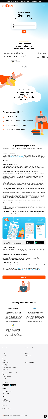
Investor (5, 353)
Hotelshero (4, 360)
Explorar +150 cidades (29, 362)
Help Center (5, 365)
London (26, 353)
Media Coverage (7, 371)
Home (3, 350)
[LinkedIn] (10, 408)
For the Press (5, 369)
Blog (3, 357)
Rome (26, 358)
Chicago (26, 351)
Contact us (4, 405)
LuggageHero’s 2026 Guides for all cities (10, 372)
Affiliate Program (5, 362)
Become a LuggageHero (7, 358)
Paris (26, 357)
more (20, 57)
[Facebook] (3, 408)
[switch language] (41, 5)
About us (4, 351)
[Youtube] (8, 408)
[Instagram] (6, 408)
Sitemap (4, 378)
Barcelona (27, 350)
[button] (45, 416)
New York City (28, 355)
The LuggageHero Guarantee (10, 367)
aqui (36, 250)
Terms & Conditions (6, 376)
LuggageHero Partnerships (9, 364)
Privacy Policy (5, 374)
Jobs (5, 355)
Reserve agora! (24, 277)
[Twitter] (4, 408)
